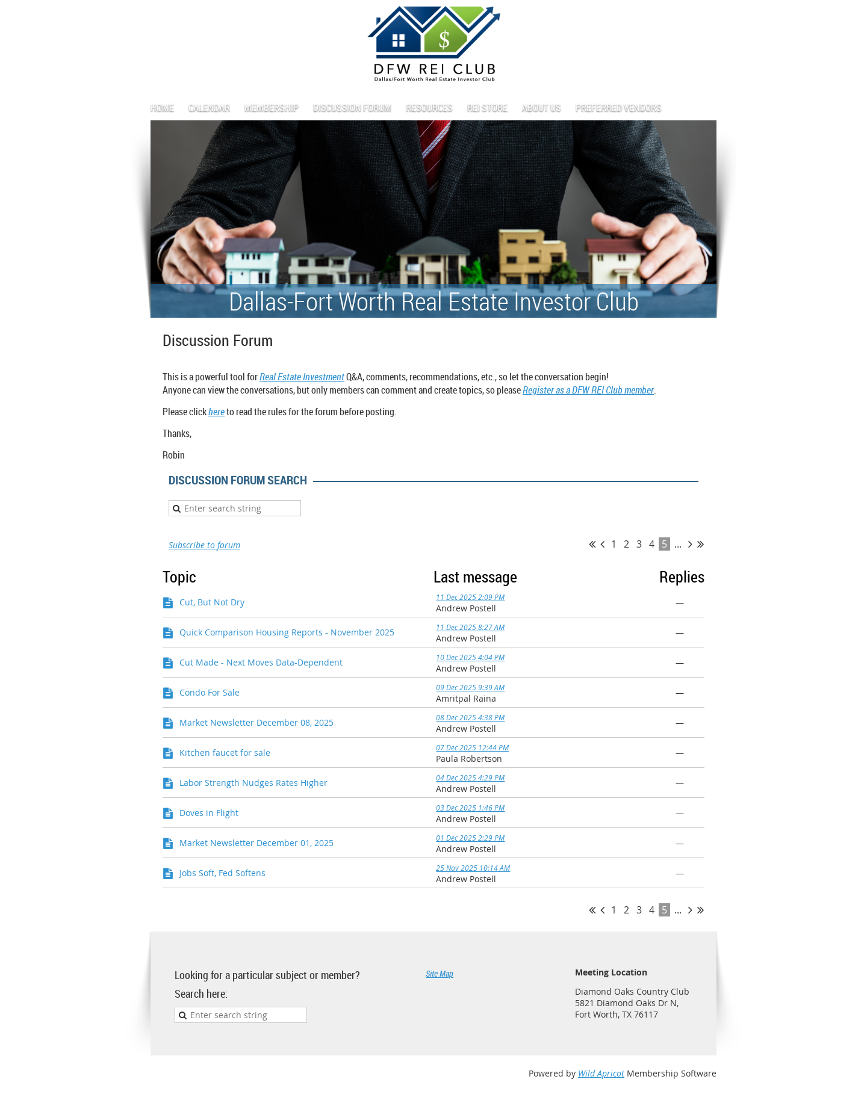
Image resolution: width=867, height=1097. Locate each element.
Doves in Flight (208, 812)
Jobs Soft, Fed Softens (222, 873)
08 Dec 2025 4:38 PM (470, 717)
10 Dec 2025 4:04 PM (470, 657)
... (678, 544)
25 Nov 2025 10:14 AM (473, 868)
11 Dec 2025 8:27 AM (470, 627)
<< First (592, 544)
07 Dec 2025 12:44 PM (472, 747)
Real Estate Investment (301, 376)
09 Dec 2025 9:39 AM (470, 687)
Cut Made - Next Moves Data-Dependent (261, 662)
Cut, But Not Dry (211, 602)
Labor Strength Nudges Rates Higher (253, 782)
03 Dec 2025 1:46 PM (470, 807)
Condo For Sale (209, 692)
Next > (690, 544)
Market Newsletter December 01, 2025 (256, 842)
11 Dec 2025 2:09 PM (470, 597)
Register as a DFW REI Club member (588, 390)
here (216, 411)
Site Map (439, 973)
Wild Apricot (601, 1073)
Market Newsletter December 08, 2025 (256, 722)
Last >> (700, 544)
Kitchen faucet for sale (224, 752)
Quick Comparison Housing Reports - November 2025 (286, 632)
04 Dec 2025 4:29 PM (470, 777)
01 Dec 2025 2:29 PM (470, 837)
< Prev (602, 544)
